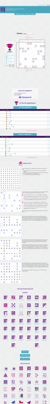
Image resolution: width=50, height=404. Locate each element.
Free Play (25, 351)
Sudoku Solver (25, 355)
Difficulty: (20, 33)
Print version (9, 62)
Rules (32, 14)
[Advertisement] (25, 23)
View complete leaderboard (32, 130)
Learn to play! (25, 358)
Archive (27, 14)
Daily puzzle (19, 14)
